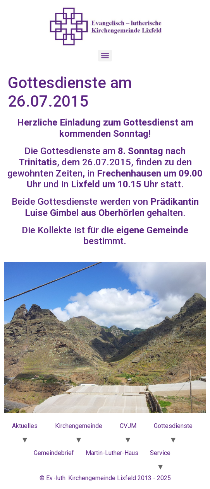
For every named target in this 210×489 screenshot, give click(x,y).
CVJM (128, 426)
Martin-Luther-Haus (112, 453)
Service (160, 453)
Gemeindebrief (54, 453)
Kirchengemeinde (78, 426)
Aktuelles (25, 426)
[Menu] (105, 55)
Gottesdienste (173, 426)
